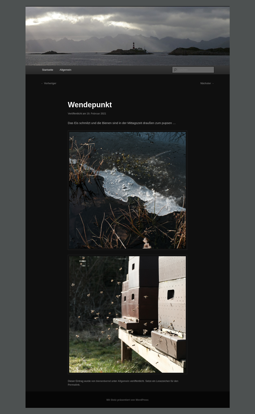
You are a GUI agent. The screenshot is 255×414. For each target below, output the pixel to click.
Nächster (207, 83)
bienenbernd (103, 381)
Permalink (73, 384)
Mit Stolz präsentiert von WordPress (128, 399)
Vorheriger (48, 83)
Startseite (47, 69)
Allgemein (65, 69)
